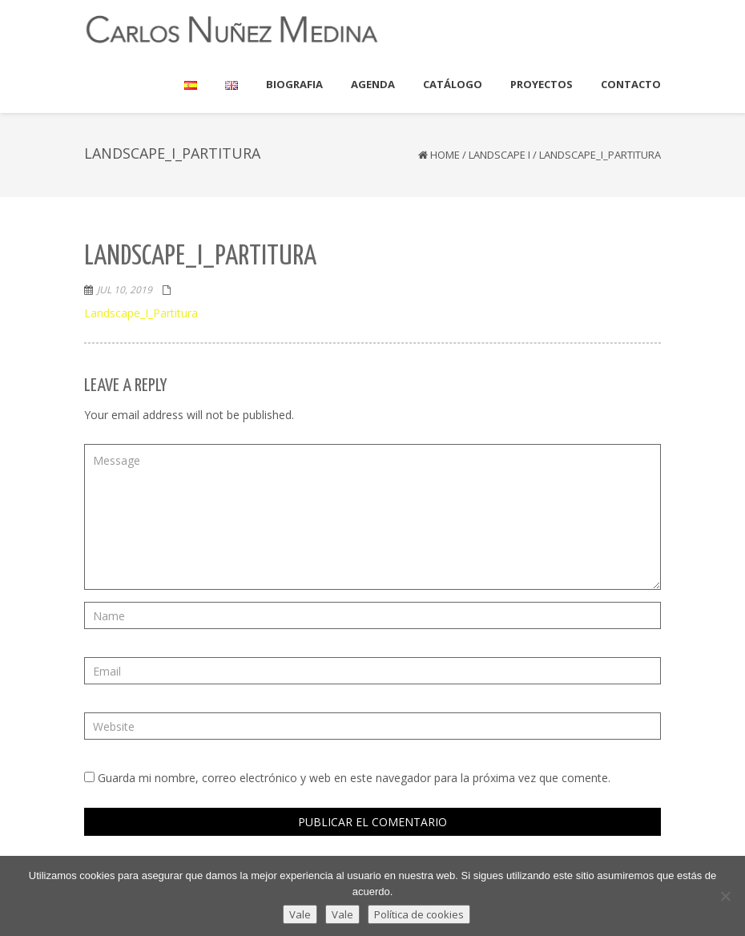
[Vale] (725, 896)
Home (445, 154)
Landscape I (499, 154)
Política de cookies (419, 914)
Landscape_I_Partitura (141, 313)
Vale (300, 914)
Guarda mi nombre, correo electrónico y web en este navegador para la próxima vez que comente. (354, 777)
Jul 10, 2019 (124, 290)
